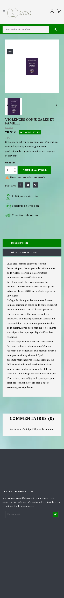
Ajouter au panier (35, 169)
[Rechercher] (32, 29)
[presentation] (31, 527)
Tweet (27, 185)
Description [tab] (19, 242)
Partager (20, 185)
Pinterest (35, 185)
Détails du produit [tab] (24, 252)
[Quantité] (9, 170)
